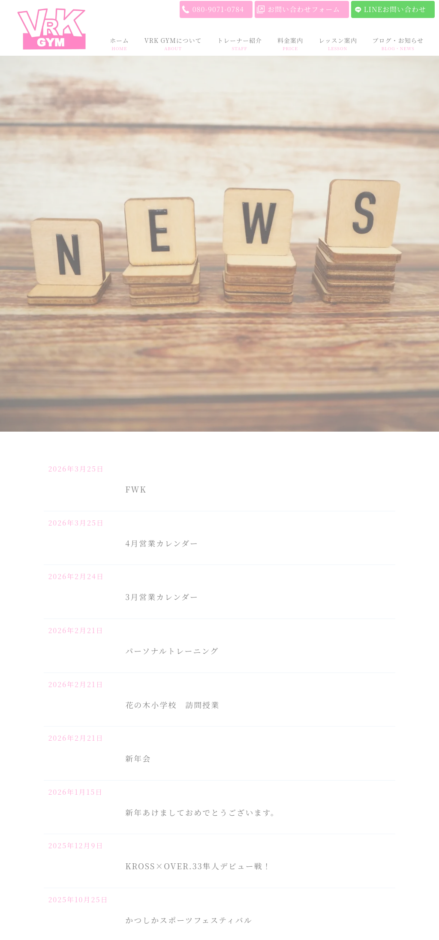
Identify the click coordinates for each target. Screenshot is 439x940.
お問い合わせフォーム (304, 9)
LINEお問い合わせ (395, 9)
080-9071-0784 (218, 9)
